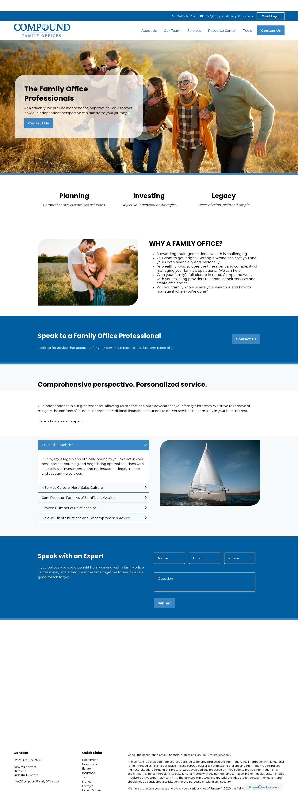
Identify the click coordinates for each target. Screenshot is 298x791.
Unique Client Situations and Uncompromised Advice (86, 506)
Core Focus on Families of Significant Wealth (78, 486)
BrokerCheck (221, 743)
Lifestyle (87, 774)
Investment (90, 753)
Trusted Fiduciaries (58, 433)
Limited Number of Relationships (69, 496)
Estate (86, 757)
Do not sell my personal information (257, 781)
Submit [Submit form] (164, 592)
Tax (84, 766)
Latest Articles (91, 779)
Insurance (88, 761)
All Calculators (91, 787)
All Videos (88, 783)
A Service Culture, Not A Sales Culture (72, 476)
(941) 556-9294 (183, 4)
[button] (149, 19)
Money (86, 770)
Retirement (90, 748)
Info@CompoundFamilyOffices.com (226, 4)
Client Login (270, 4)
